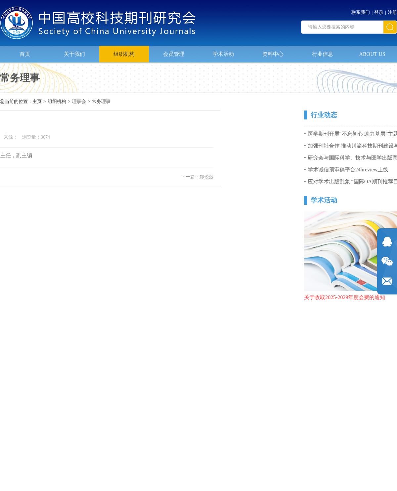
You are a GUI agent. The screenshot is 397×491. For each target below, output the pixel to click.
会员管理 (173, 52)
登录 (378, 11)
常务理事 (101, 101)
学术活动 (223, 52)
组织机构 (124, 52)
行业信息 (322, 52)
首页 (25, 52)
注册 (392, 11)
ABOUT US (372, 52)
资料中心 (273, 52)
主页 (37, 101)
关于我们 (74, 52)
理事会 (79, 101)
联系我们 (360, 11)
